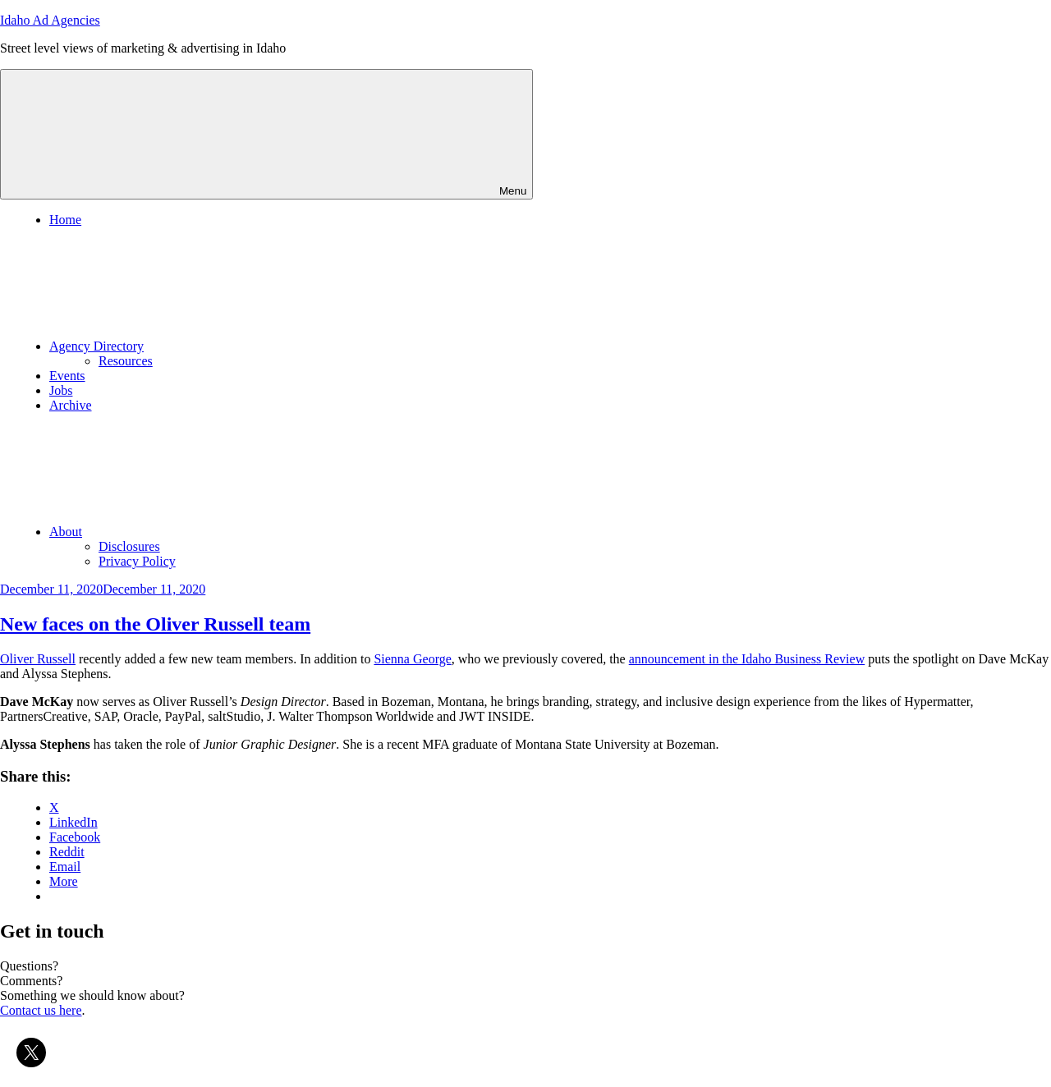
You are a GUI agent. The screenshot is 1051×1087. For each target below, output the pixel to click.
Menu (266, 134)
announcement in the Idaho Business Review (747, 659)
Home (65, 220)
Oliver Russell (38, 659)
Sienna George (412, 659)
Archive (70, 405)
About (188, 532)
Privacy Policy (137, 561)
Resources (126, 361)
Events (67, 376)
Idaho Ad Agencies (50, 20)
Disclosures (129, 546)
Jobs (60, 390)
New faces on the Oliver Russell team (155, 624)
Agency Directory (219, 346)
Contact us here (41, 1010)
